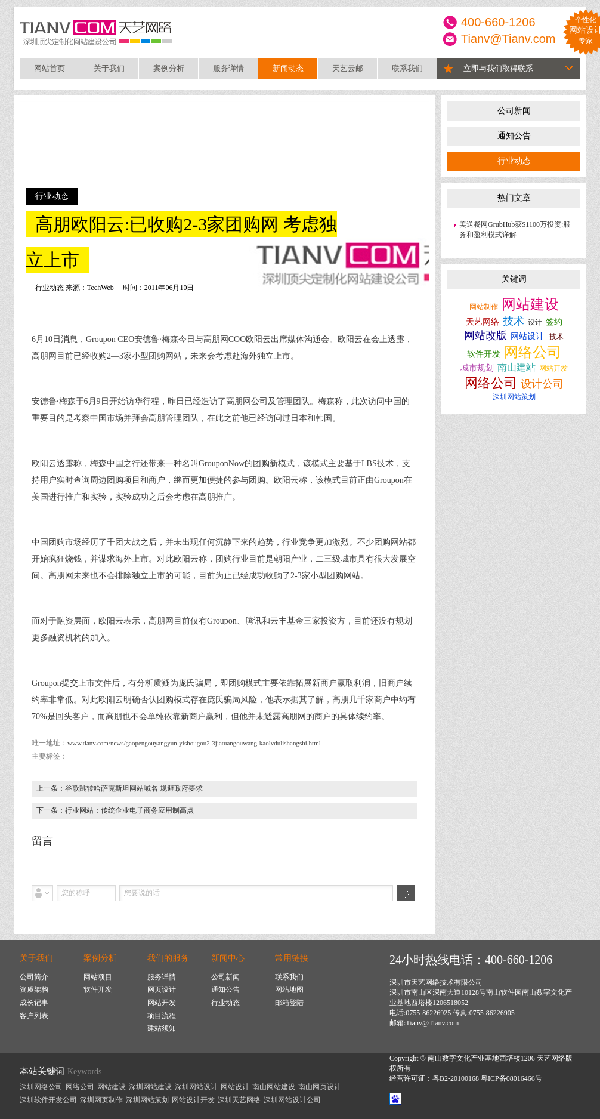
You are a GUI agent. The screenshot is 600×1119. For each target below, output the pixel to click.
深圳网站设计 (196, 1087)
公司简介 (34, 977)
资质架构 (34, 989)
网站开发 (553, 368)
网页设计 (161, 989)
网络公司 (532, 352)
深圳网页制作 (101, 1100)
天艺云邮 (347, 68)
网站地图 (289, 989)
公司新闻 (514, 110)
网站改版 (485, 335)
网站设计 (527, 336)
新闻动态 (288, 68)
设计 (535, 322)
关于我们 (109, 68)
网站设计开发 (193, 1100)
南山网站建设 (273, 1087)
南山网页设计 (319, 1087)
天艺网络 (482, 321)
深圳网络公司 (41, 1087)
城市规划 (477, 367)
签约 (554, 321)
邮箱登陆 (289, 1002)
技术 (513, 321)
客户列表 (34, 1016)
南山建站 (516, 367)
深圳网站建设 (150, 1087)
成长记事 (34, 1002)
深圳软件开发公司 (48, 1100)
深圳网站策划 (514, 397)
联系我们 (407, 68)
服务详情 (228, 68)
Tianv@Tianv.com (508, 38)
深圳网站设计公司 (292, 1100)
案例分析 (168, 68)
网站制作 (483, 307)
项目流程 (161, 1016)
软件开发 (483, 354)
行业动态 (514, 160)
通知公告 (514, 135)
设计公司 (542, 384)
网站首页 (49, 68)
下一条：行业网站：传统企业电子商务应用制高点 (115, 810)
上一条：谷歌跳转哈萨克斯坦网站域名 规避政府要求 (119, 788)
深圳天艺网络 (239, 1100)
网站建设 (530, 304)
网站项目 (97, 977)
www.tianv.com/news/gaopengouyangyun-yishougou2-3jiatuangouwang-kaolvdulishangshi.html (194, 743)
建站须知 (161, 1028)
